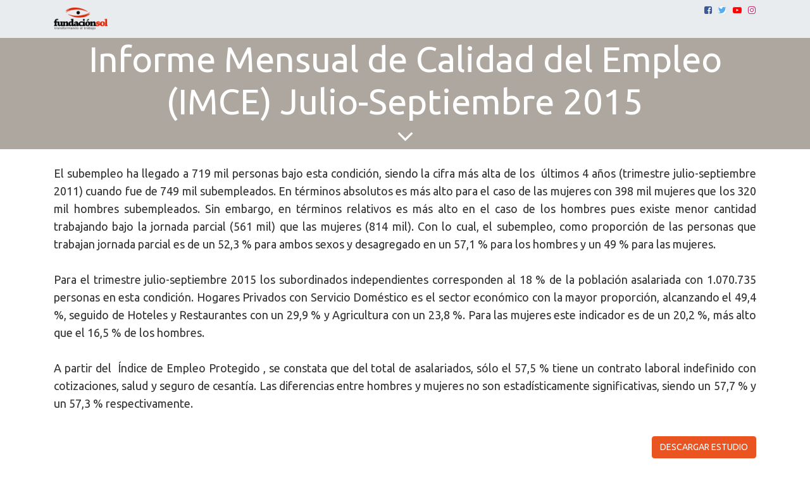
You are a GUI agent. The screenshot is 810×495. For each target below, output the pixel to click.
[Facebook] (708, 10)
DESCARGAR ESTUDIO (704, 447)
